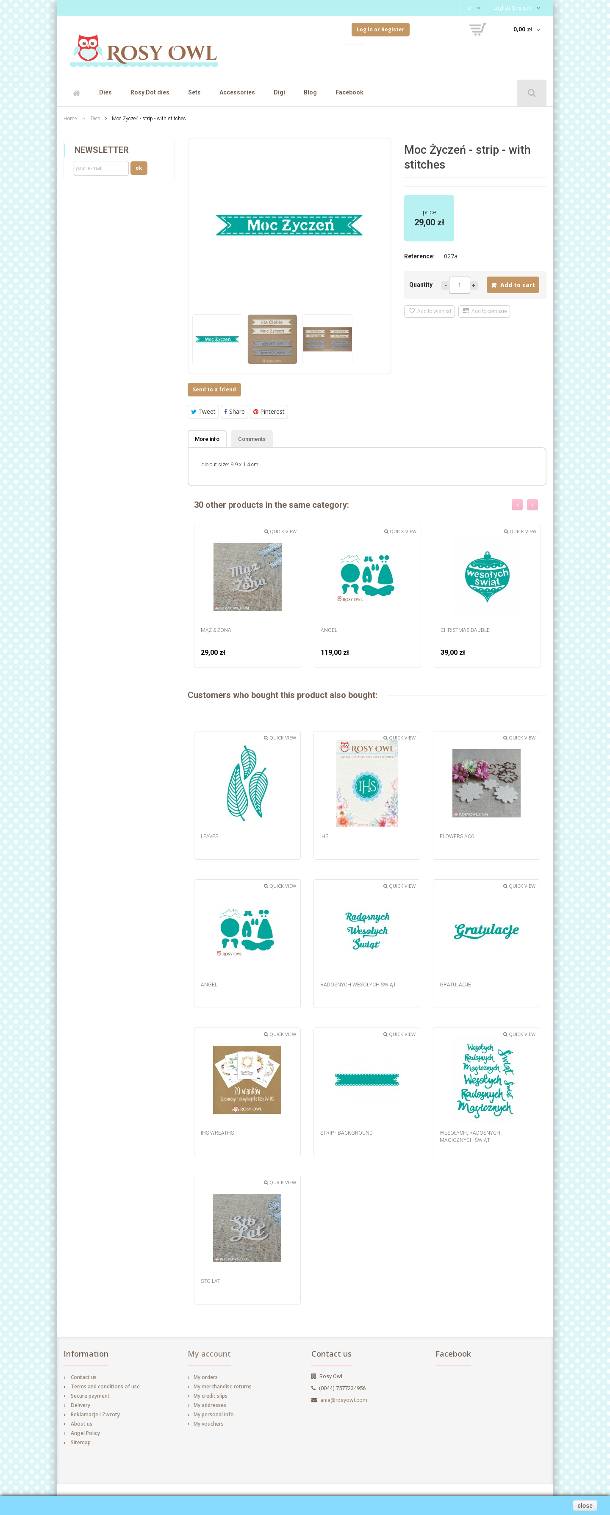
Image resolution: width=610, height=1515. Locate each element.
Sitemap (81, 1442)
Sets (194, 92)
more (474, 285)
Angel (329, 630)
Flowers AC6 (457, 836)
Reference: (419, 256)
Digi (279, 92)
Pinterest (269, 411)
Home (70, 119)
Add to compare (485, 311)
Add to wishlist (430, 311)
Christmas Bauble (465, 630)
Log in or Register (381, 29)
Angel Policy (85, 1433)
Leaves (209, 836)
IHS (324, 836)
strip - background (346, 1133)
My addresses (210, 1405)
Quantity (421, 284)
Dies (105, 92)
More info (207, 439)
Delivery (80, 1405)
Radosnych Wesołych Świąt (358, 985)
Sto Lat (210, 1281)
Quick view (280, 531)
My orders (206, 1377)
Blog (310, 92)
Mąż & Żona (216, 630)
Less (445, 285)
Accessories (237, 92)
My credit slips (210, 1395)
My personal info (214, 1414)
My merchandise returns (223, 1386)
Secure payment (90, 1395)
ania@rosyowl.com (343, 1400)
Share (234, 411)
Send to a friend (214, 389)
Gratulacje (455, 985)
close (585, 1505)
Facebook (349, 92)
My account (209, 1354)
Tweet (203, 411)
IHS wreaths (217, 1133)
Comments (252, 439)
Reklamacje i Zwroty (95, 1414)
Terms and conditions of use (105, 1386)
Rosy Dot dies (149, 92)
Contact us (84, 1377)
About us (81, 1423)
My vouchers (209, 1423)
